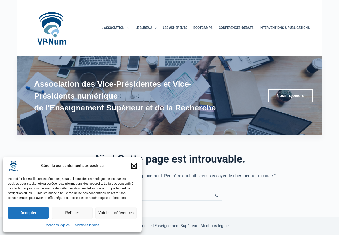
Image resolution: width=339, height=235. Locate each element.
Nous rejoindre (290, 95)
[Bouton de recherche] (217, 195)
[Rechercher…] (164, 195)
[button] (134, 166)
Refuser (72, 212)
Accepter (28, 212)
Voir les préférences (116, 212)
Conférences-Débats (236, 28)
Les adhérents (175, 28)
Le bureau (147, 28)
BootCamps (203, 28)
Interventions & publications (285, 28)
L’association (117, 28)
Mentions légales (58, 225)
